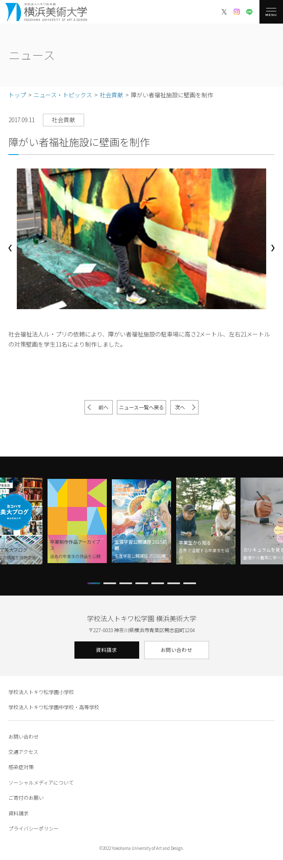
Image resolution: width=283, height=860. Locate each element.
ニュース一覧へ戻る (141, 407)
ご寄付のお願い (26, 797)
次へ (180, 407)
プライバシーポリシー (33, 828)
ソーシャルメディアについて (41, 782)
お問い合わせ (177, 649)
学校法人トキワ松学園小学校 (41, 691)
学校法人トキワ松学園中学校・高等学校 (53, 706)
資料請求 (106, 649)
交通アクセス (23, 751)
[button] (10, 248)
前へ (103, 407)
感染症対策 (21, 766)
